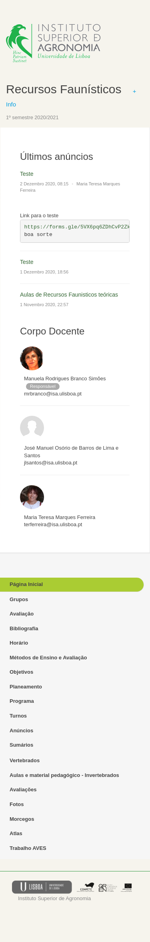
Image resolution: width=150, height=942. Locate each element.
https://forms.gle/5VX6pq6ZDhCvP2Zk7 (79, 227)
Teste (26, 174)
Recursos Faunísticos (63, 89)
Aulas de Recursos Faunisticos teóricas (69, 294)
